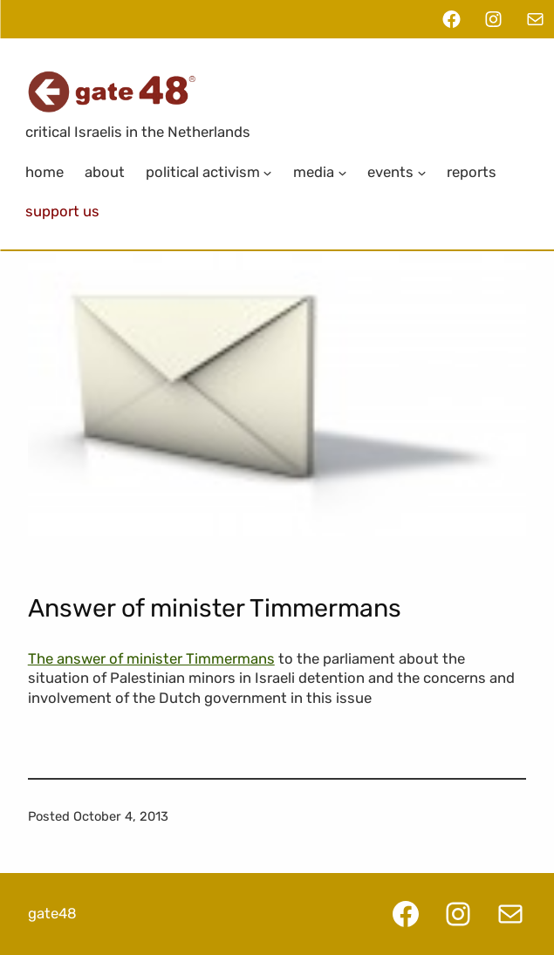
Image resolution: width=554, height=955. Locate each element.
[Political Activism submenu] (267, 171)
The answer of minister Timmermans (151, 658)
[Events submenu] (421, 171)
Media (313, 172)
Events (390, 172)
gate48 (52, 913)
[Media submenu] (342, 171)
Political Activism (203, 172)
